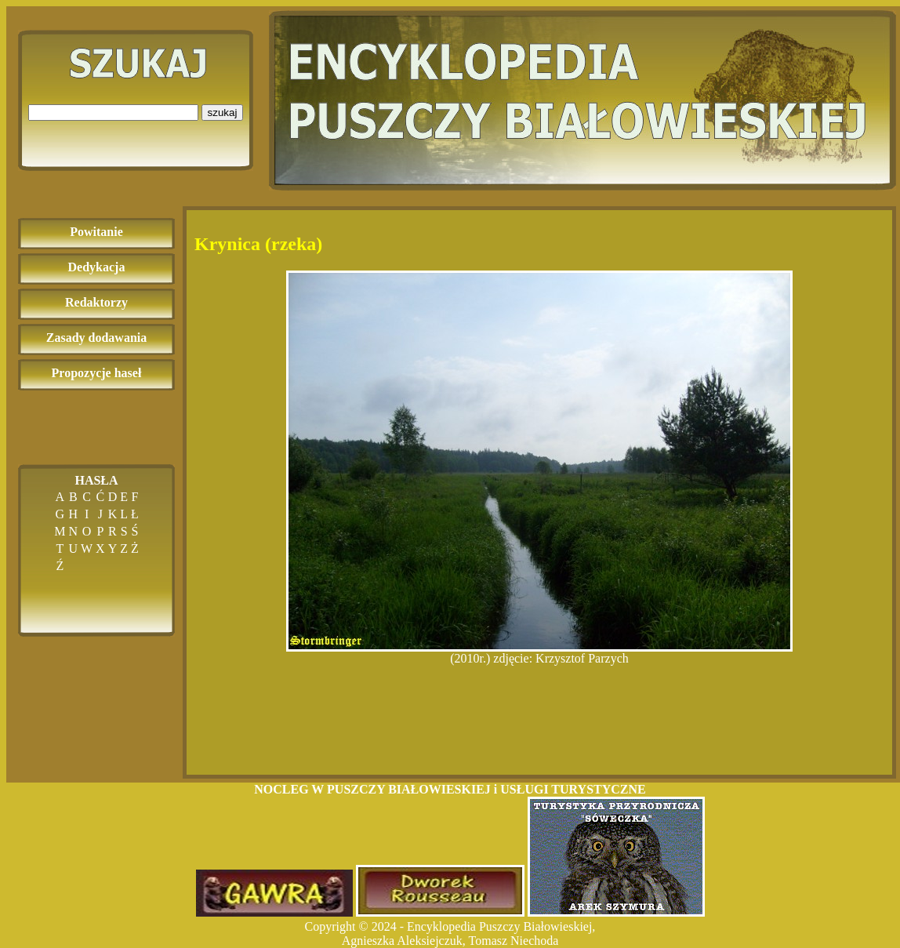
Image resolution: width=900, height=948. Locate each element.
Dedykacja (96, 267)
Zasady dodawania (96, 337)
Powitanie (96, 231)
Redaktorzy (96, 302)
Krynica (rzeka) (258, 244)
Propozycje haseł (97, 373)
